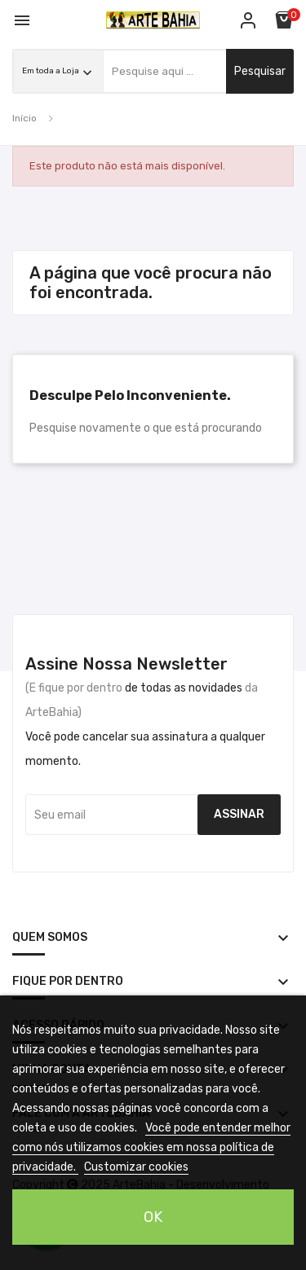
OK (153, 1217)
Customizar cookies (136, 1167)
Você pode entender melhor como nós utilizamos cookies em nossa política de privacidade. (151, 1147)
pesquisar (260, 71)
